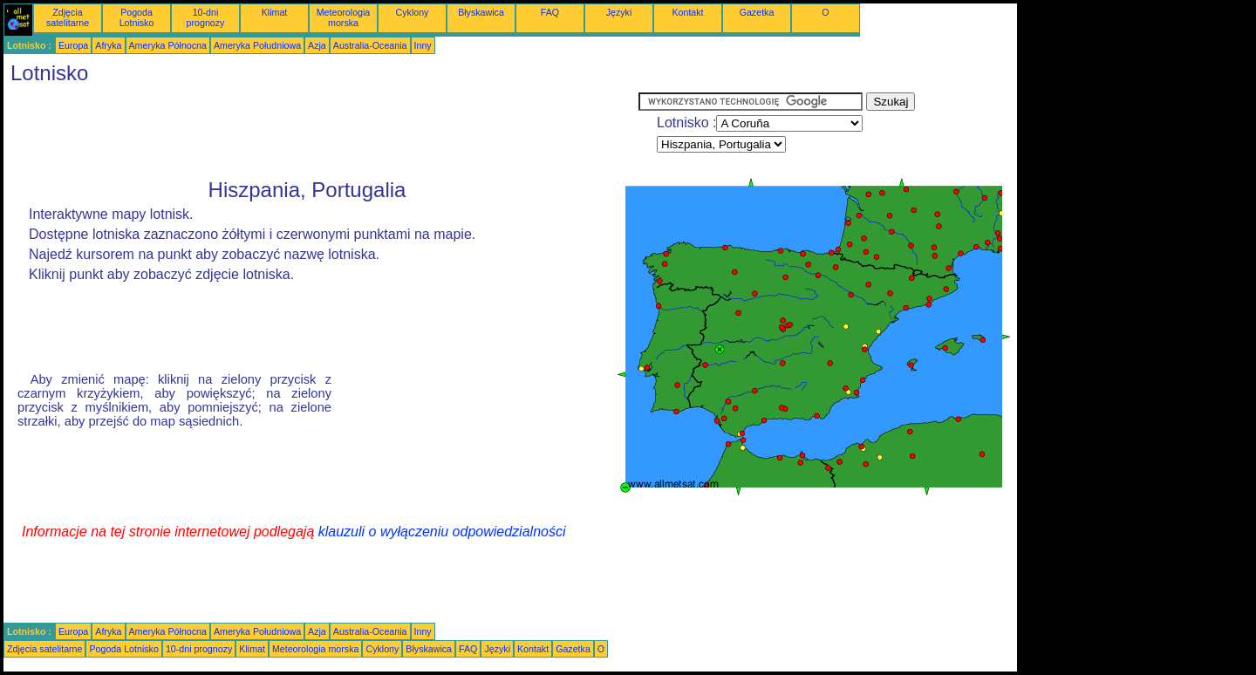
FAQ (550, 12)
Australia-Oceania (370, 45)
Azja (317, 45)
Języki (619, 12)
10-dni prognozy (206, 17)
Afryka (108, 45)
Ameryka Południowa (257, 45)
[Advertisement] (320, 131)
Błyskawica (481, 12)
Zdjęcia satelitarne (67, 17)
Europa (73, 45)
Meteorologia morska (344, 17)
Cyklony (412, 12)
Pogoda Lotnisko (136, 17)
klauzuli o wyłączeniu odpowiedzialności (442, 531)
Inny (423, 45)
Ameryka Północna (168, 45)
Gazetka (757, 12)
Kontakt (687, 12)
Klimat (275, 12)
